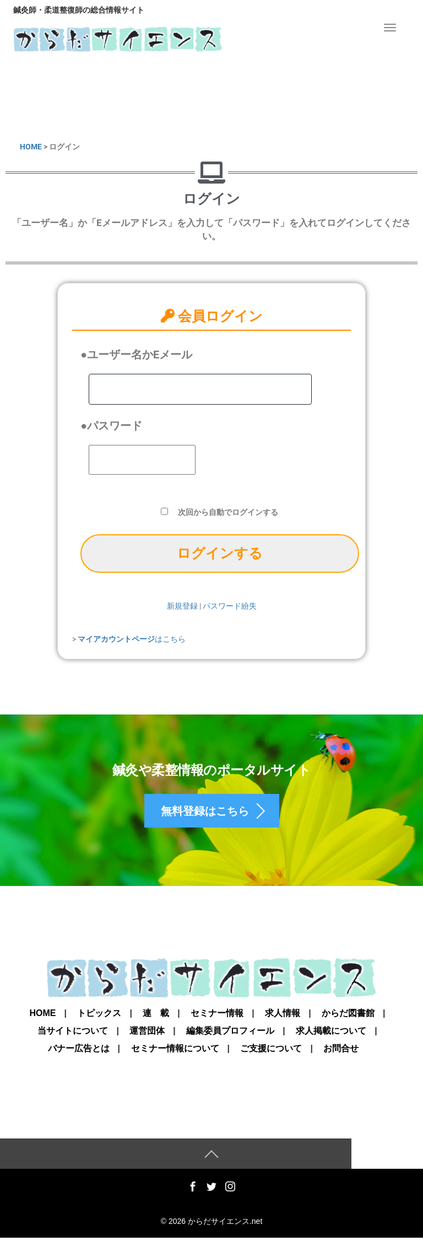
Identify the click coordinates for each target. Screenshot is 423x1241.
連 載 (156, 1016)
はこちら (132, 639)
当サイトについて (72, 1033)
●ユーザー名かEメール (136, 354)
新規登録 (182, 605)
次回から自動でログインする (228, 512)
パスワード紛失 (230, 605)
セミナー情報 (217, 1016)
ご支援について (271, 1051)
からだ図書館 (348, 1016)
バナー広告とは (79, 1051)
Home (42, 1016)
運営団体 (147, 1033)
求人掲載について (331, 1033)
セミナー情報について (175, 1051)
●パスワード (111, 426)
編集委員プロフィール (230, 1033)
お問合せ (341, 1051)
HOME (31, 146)
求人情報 (282, 1016)
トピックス (99, 1016)
